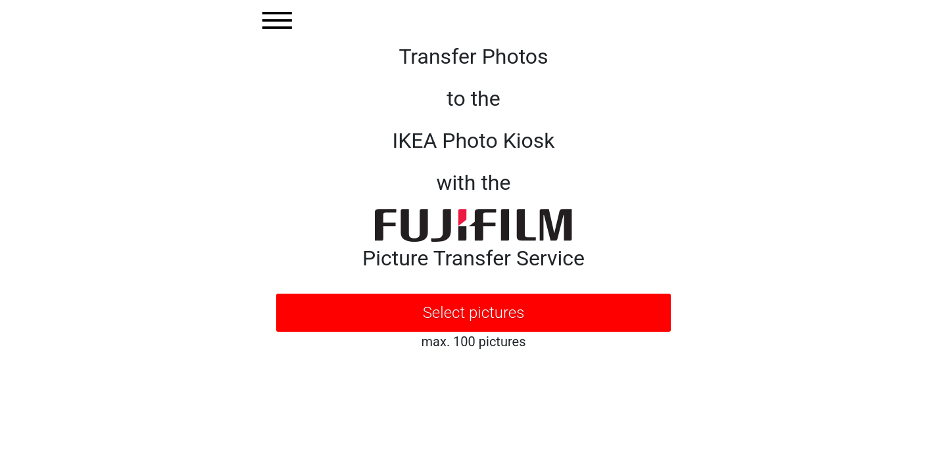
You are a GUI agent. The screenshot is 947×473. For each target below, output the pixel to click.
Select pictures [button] (474, 313)
